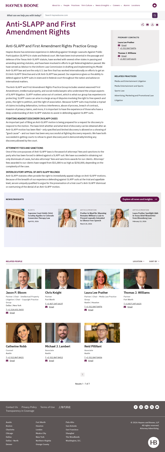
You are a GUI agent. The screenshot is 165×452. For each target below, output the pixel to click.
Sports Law (119, 90)
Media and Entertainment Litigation (130, 81)
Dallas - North (12, 440)
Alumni (127, 5)
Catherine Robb (16, 346)
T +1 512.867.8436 (93, 357)
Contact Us (12, 407)
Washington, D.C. (73, 440)
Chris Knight (53, 292)
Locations (136, 5)
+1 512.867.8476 (128, 48)
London (39, 429)
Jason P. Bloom (16, 292)
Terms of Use (47, 407)
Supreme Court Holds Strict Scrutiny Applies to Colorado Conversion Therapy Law (41, 215)
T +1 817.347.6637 (54, 303)
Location (138, 261)
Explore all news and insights (138, 199)
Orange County (42, 444)
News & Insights (102, 5)
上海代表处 (64, 407)
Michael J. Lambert (57, 346)
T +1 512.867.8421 (15, 357)
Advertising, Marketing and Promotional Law (134, 95)
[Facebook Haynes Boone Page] (136, 407)
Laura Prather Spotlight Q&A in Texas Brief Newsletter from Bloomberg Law (145, 215)
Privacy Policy (29, 407)
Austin (87, 302)
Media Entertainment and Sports (129, 86)
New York (17, 305)
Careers (116, 5)
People (66, 5)
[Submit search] (155, 15)
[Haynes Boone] (22, 5)
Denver (9, 444)
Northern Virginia (43, 440)
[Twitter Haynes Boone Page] (152, 407)
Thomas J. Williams (127, 53)
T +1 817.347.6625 (132, 303)
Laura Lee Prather (126, 42)
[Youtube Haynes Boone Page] (157, 407)
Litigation (119, 100)
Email (124, 45)
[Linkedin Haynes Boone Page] (146, 407)
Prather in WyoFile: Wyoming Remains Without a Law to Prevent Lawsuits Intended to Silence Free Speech (93, 217)
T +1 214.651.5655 (15, 309)
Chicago (9, 433)
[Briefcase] (154, 5)
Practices (75, 5)
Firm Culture (87, 5)
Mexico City (41, 433)
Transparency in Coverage (20, 410)
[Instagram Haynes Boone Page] (141, 407)
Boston (9, 426)
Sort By (153, 261)
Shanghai (70, 433)
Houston (95, 302)
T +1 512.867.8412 (54, 357)
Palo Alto (70, 422)
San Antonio (71, 426)
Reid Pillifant (93, 346)
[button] (157, 25)
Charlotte (10, 429)
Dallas (8, 305)
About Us (56, 5)
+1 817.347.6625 (128, 59)
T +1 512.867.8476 (93, 306)
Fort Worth (50, 299)
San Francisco (72, 429)
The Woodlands (73, 437)
